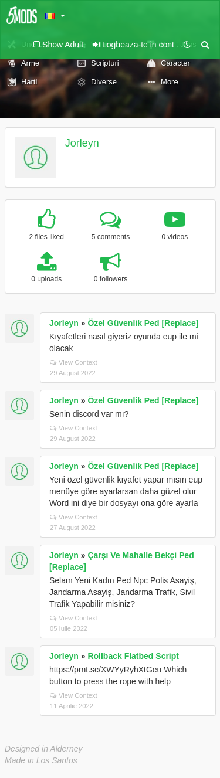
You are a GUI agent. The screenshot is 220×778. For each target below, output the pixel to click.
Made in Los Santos (41, 760)
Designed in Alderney (44, 748)
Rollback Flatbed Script (133, 656)
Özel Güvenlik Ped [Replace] (142, 323)
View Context (73, 362)
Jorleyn (82, 143)
